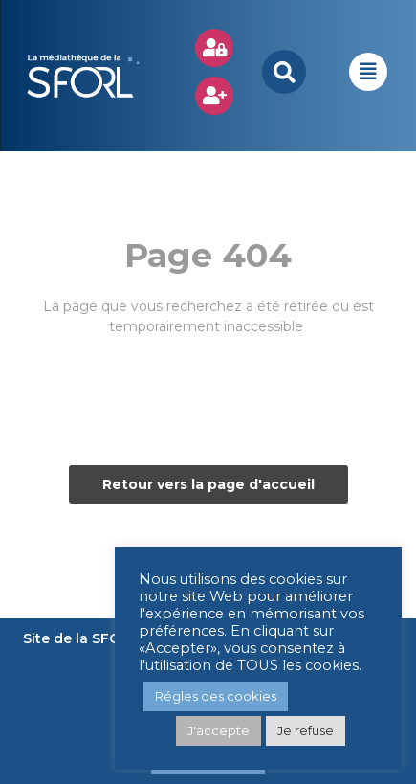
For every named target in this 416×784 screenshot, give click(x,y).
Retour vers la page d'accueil (208, 484)
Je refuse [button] (305, 730)
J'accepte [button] (218, 730)
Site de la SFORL (81, 638)
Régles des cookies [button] (215, 696)
